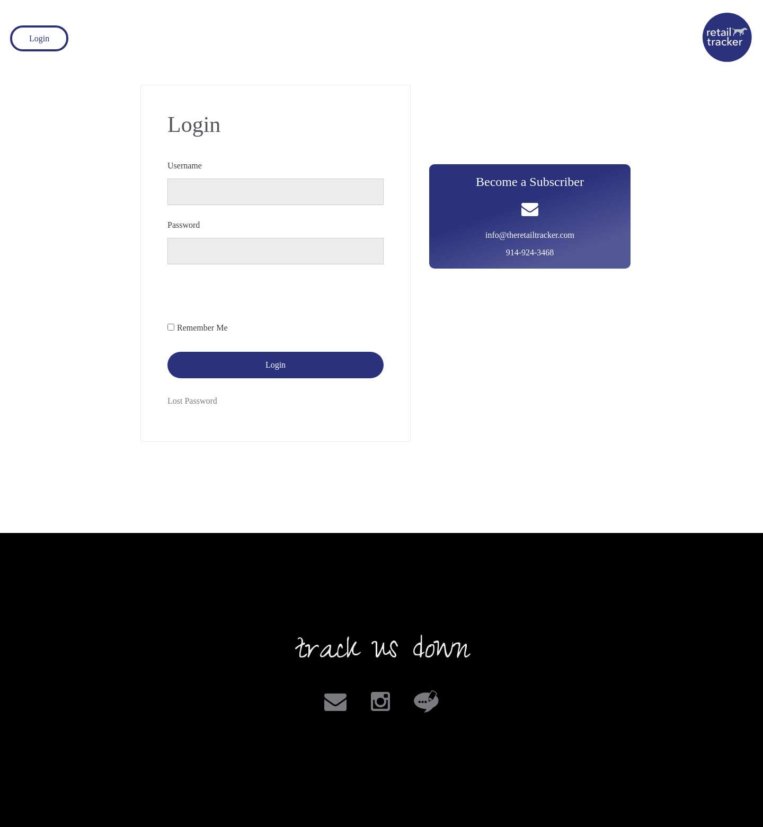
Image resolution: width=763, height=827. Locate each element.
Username (184, 165)
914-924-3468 (530, 252)
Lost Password (192, 400)
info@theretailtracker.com (529, 234)
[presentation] (248, 298)
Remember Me (202, 327)
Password (183, 224)
